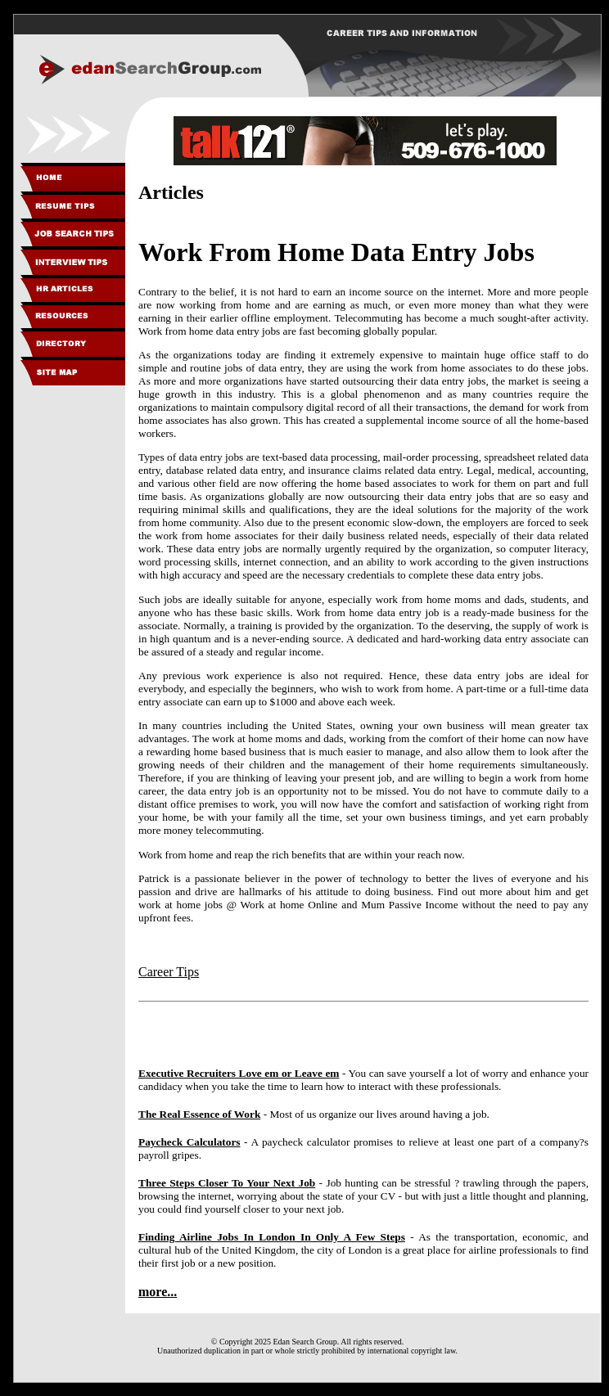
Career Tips (168, 972)
